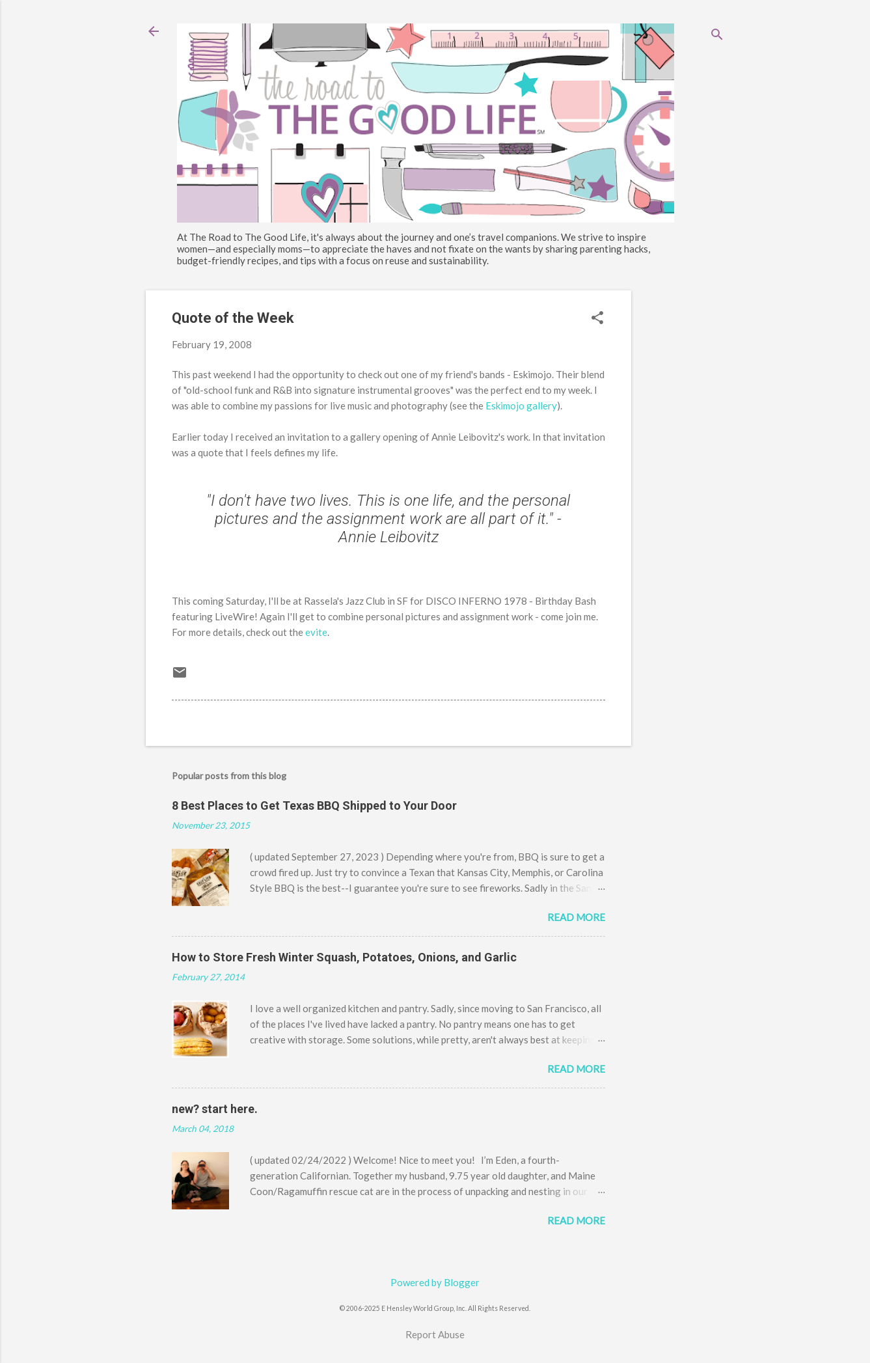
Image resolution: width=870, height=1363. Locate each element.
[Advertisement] (683, 485)
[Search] (717, 35)
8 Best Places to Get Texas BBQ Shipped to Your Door (314, 805)
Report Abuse (435, 1334)
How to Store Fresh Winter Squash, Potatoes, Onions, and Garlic (344, 957)
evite (316, 632)
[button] (597, 318)
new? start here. (215, 1109)
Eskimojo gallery (521, 405)
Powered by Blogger (435, 1282)
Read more (576, 917)
